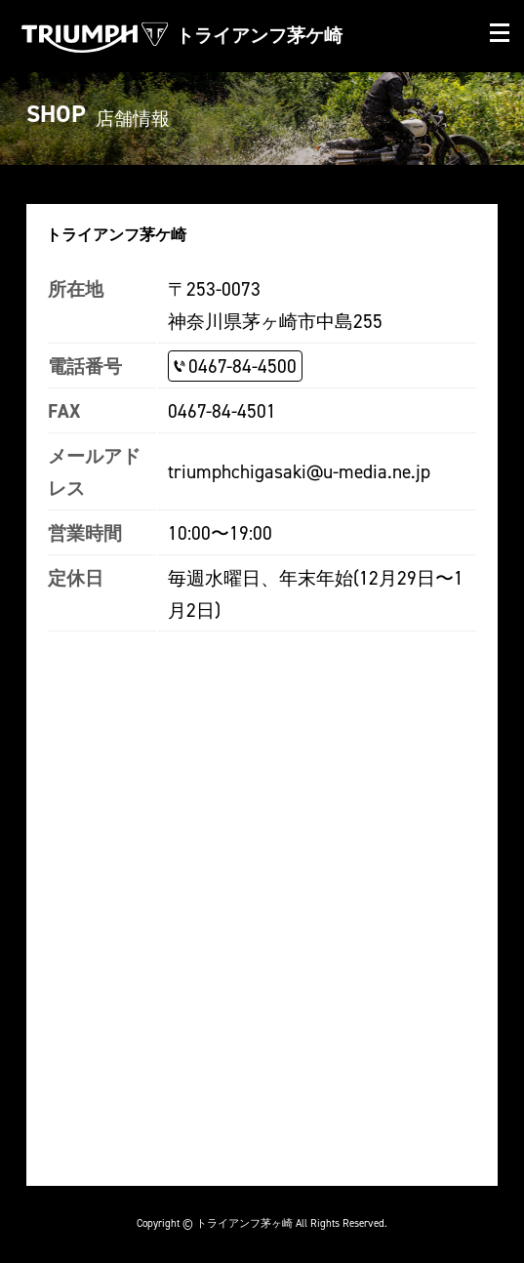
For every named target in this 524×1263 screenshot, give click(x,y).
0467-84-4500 (242, 366)
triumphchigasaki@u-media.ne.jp (299, 471)
